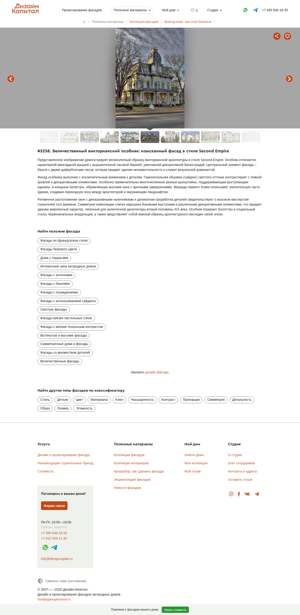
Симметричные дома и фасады (64, 344)
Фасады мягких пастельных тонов (66, 318)
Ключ (120, 399)
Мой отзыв (192, 471)
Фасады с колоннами (56, 275)
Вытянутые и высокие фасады (63, 335)
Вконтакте (247, 494)
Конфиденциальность (54, 599)
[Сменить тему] (62, 581)
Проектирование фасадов (82, 10)
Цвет (79, 399)
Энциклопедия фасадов (132, 479)
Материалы (99, 399)
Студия (212, 10)
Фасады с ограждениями (59, 292)
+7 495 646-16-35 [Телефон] (275, 10)
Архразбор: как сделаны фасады (139, 471)
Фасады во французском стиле (64, 240)
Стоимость (46, 471)
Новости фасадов (127, 488)
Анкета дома (194, 455)
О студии (235, 455)
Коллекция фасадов (129, 455)
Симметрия (216, 399)
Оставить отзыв (240, 479)
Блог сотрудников (241, 463)
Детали (62, 399)
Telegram (257, 494)
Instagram (231, 494)
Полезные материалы (130, 10)
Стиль (45, 399)
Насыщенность (142, 399)
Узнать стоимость (175, 609)
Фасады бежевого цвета (58, 249)
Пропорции (191, 399)
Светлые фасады (53, 309)
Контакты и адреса (242, 471)
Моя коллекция (196, 463)
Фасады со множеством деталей (65, 352)
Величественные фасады (59, 361)
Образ (45, 408)
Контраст (168, 399)
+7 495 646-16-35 (54, 533)
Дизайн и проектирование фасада (64, 455)
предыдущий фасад (10, 78)
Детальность (242, 399)
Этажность (84, 408)
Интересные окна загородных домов (68, 266)
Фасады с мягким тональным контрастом (71, 327)
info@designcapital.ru (57, 559)
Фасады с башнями (55, 283)
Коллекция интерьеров (131, 463)
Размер (63, 408)
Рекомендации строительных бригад (65, 463)
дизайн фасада (157, 372)
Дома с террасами (54, 258)
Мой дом (168, 10)
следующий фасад (289, 78)
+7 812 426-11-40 (54, 538)
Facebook (239, 494)
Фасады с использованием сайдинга (68, 301)
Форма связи (54, 506)
